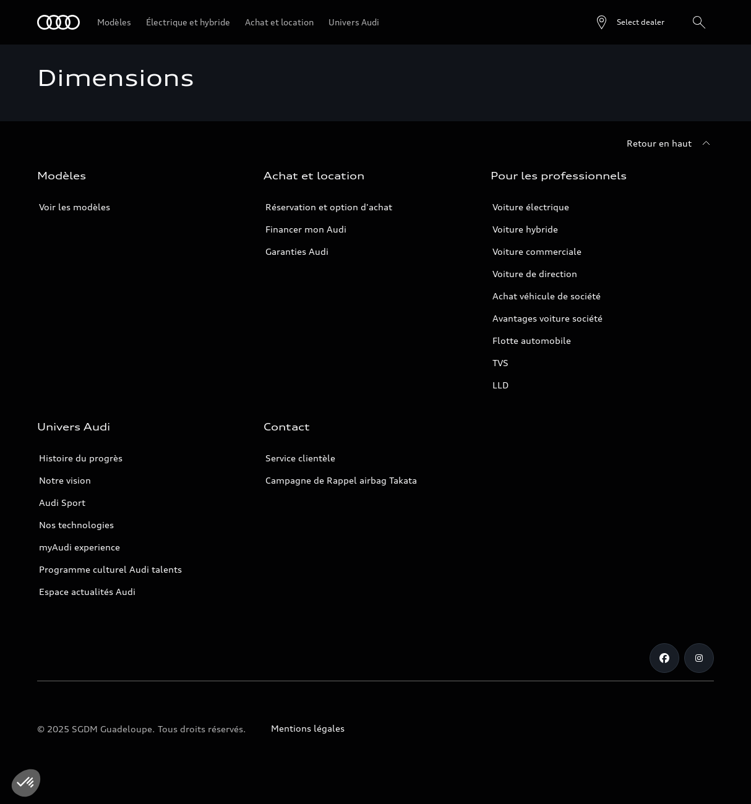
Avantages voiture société (547, 318)
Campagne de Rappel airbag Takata (341, 480)
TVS (500, 362)
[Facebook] (664, 658)
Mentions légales (308, 728)
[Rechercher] (699, 22)
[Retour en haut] (670, 143)
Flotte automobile (531, 340)
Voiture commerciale (536, 251)
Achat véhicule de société (546, 296)
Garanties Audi (296, 251)
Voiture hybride (525, 229)
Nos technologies (76, 525)
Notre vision (65, 480)
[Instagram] (699, 658)
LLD (500, 385)
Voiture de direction (534, 273)
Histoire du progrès (80, 458)
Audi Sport (62, 502)
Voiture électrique (530, 207)
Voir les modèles (74, 207)
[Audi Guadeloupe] (58, 22)
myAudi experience (79, 547)
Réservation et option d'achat (328, 207)
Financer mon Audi (305, 229)
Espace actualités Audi (87, 591)
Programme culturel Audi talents (110, 569)
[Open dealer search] (629, 22)
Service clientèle (300, 458)
